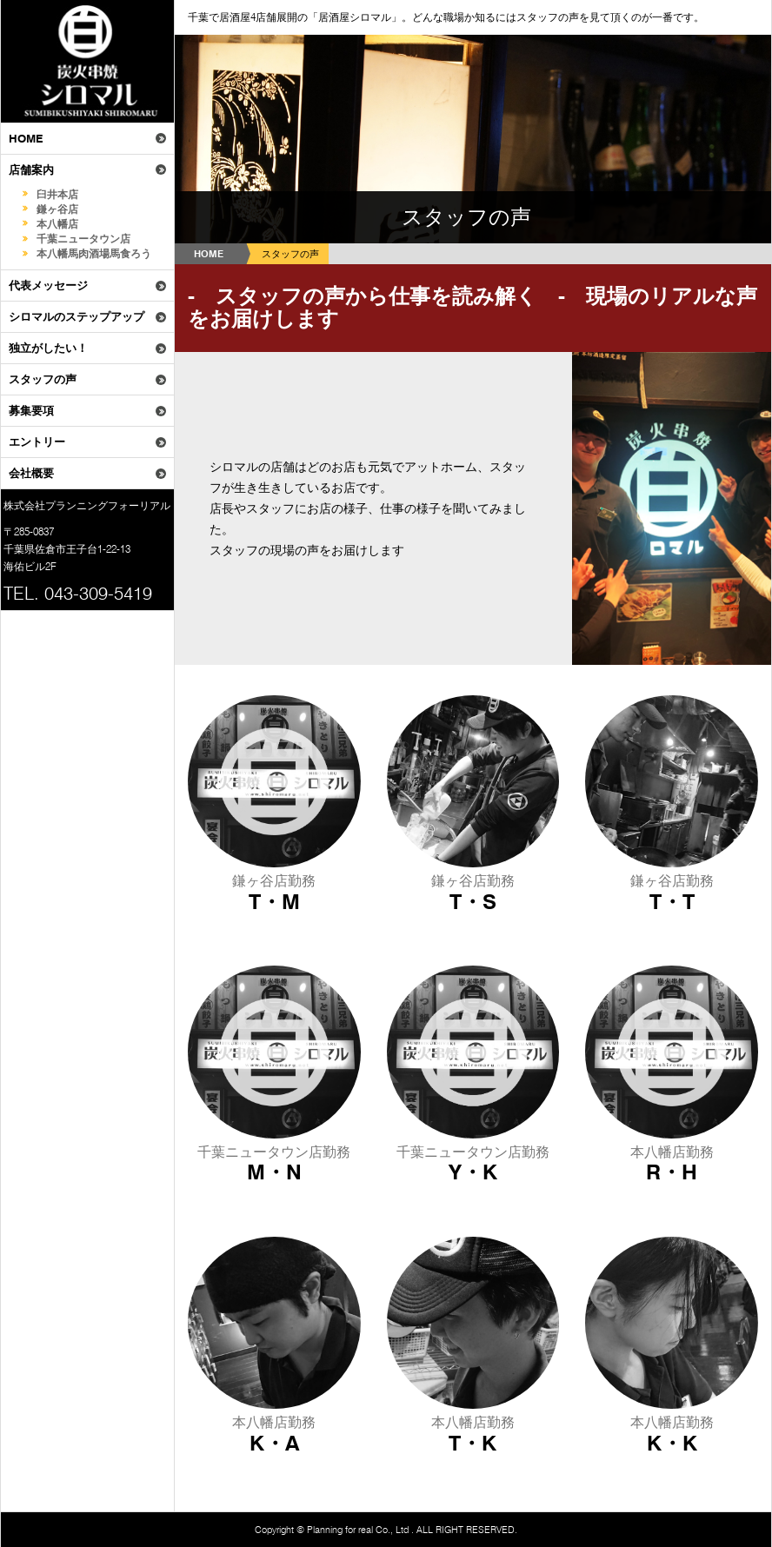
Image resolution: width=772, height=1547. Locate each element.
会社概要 (31, 473)
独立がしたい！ (48, 348)
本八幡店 (57, 223)
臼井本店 (57, 194)
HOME (26, 138)
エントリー (37, 441)
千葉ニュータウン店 (83, 238)
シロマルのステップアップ (76, 316)
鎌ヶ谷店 (57, 209)
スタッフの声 (43, 379)
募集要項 (31, 410)
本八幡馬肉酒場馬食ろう (94, 253)
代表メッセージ (48, 285)
